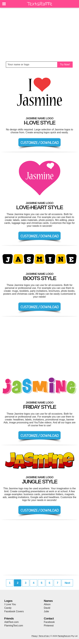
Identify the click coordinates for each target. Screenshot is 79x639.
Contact (49, 618)
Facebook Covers (14, 611)
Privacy (34, 636)
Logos (8, 600)
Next (67, 582)
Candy (7, 608)
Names (48, 600)
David (47, 608)
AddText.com (11, 622)
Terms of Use (44, 636)
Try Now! (65, 64)
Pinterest (49, 625)
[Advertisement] (39, 34)
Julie (46, 611)
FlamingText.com (13, 625)
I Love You (10, 604)
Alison (47, 604)
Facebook (49, 622)
